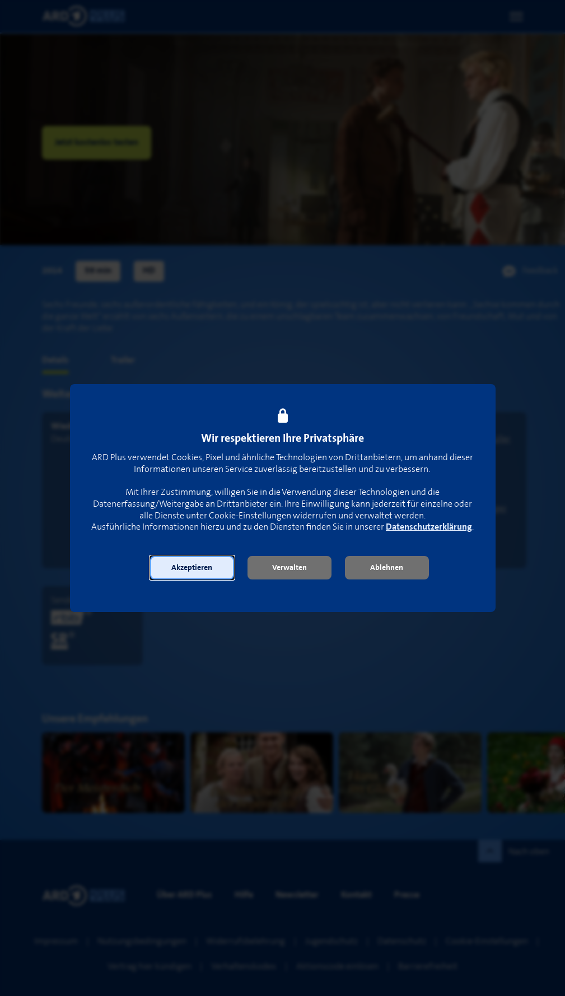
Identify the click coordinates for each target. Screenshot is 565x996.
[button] (192, 567)
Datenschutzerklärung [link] (429, 527)
